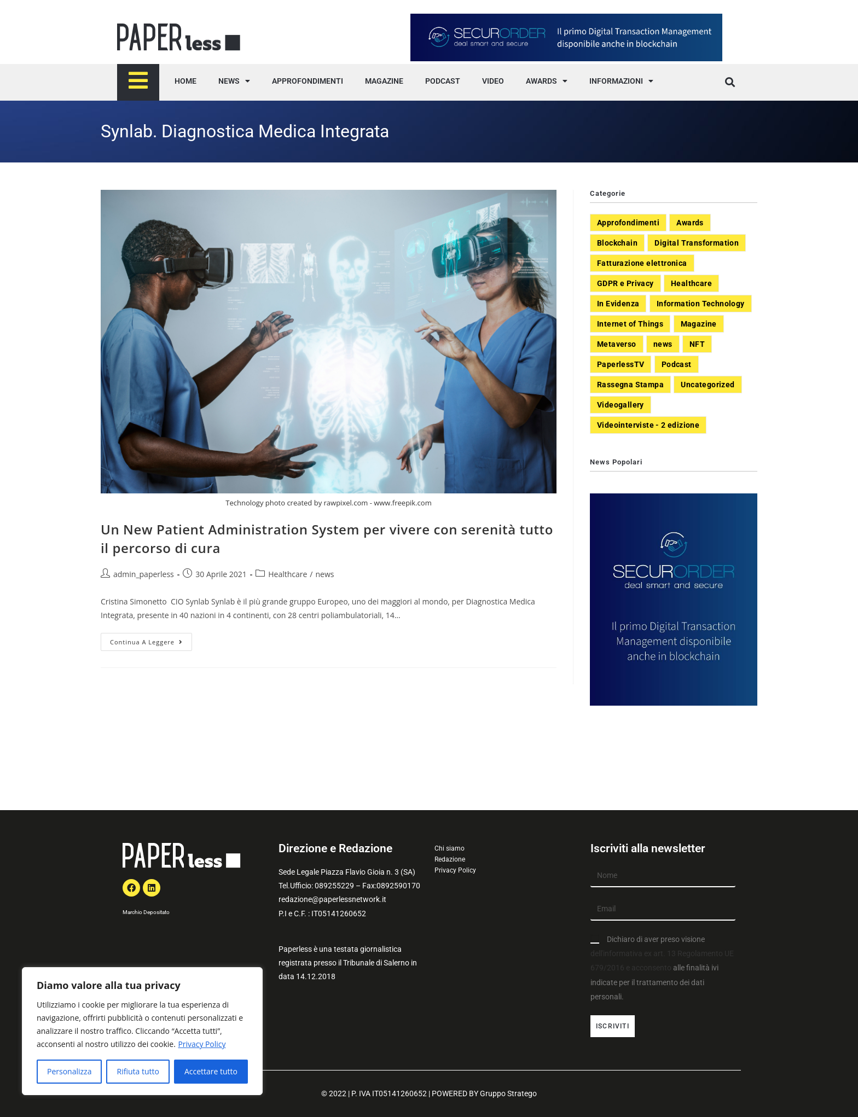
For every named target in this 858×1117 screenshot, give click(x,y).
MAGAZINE (384, 81)
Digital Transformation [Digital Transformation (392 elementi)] (696, 242)
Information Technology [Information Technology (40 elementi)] (701, 303)
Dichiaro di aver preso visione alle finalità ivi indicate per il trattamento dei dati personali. (662, 968)
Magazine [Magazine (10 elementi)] (699, 323)
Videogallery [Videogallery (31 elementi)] (620, 404)
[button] (730, 82)
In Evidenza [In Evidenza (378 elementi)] (618, 303)
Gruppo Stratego (508, 1093)
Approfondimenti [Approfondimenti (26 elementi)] (628, 222)
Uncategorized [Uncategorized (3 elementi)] (707, 384)
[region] (142, 1031)
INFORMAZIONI (621, 81)
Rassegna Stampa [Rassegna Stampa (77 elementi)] (630, 384)
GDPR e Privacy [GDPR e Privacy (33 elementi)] (625, 283)
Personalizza (69, 1071)
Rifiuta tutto (138, 1071)
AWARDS (546, 81)
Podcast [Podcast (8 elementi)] (677, 364)
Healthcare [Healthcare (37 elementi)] (691, 283)
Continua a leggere (151, 639)
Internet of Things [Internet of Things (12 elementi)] (630, 323)
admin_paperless (143, 574)
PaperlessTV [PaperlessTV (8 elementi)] (620, 364)
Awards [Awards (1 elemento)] (689, 222)
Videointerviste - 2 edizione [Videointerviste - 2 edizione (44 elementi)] (648, 425)
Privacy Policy (201, 1044)
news (325, 574)
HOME (185, 81)
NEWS (234, 81)
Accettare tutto (210, 1071)
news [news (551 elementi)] (663, 344)
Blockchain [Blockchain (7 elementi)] (617, 242)
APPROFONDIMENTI (307, 81)
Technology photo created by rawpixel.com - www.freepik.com (328, 503)
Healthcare (287, 574)
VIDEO (493, 81)
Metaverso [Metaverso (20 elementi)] (616, 344)
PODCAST (442, 81)
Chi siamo (449, 848)
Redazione (449, 859)
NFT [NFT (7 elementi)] (697, 344)
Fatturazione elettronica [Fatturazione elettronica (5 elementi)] (642, 263)
